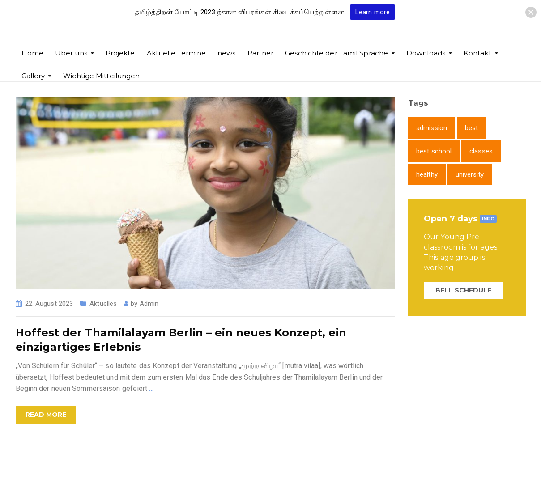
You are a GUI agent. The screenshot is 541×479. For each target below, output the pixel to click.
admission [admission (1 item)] (431, 128)
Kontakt (477, 53)
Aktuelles (103, 304)
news (226, 53)
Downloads (425, 53)
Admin (149, 304)
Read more (46, 415)
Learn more (372, 12)
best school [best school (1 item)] (434, 151)
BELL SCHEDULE (463, 290)
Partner (260, 53)
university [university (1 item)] (470, 174)
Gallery (33, 76)
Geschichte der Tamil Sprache (336, 53)
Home (32, 53)
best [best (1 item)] (471, 128)
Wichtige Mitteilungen (101, 76)
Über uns (71, 53)
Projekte (120, 53)
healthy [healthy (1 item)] (427, 174)
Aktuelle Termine (176, 53)
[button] (531, 12)
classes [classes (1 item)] (481, 151)
